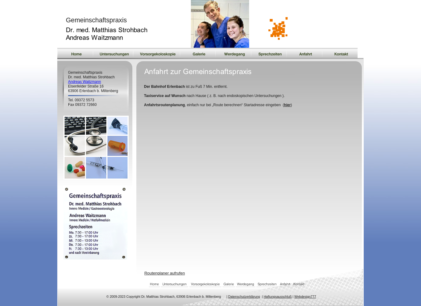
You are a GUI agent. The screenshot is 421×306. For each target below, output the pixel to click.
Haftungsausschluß (278, 296)
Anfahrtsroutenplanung (164, 105)
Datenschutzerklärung (244, 296)
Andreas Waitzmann (84, 82)
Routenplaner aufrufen (164, 273)
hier (287, 105)
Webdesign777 (305, 296)
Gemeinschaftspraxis (96, 20)
